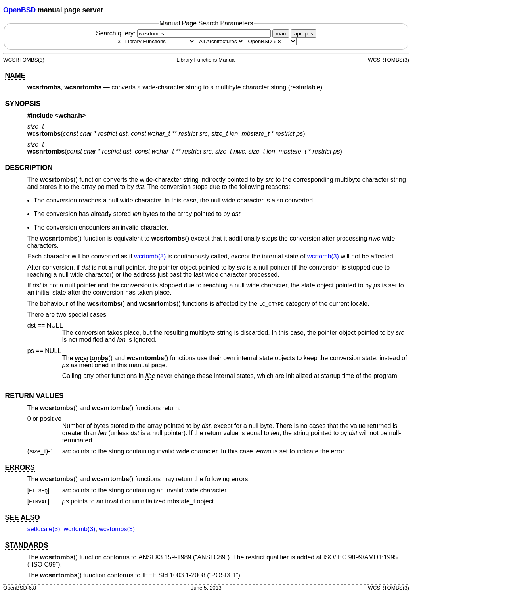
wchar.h (70, 115)
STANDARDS (26, 545)
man (281, 34)
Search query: (184, 33)
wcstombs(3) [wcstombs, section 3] (117, 529)
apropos (303, 34)
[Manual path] (271, 41)
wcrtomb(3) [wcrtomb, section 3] (150, 256)
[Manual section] (155, 41)
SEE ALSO (22, 517)
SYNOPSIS (22, 104)
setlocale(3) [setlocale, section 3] (43, 529)
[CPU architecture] (220, 41)
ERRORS (19, 467)
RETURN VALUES (34, 396)
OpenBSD (19, 10)
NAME (15, 75)
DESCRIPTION (28, 168)
